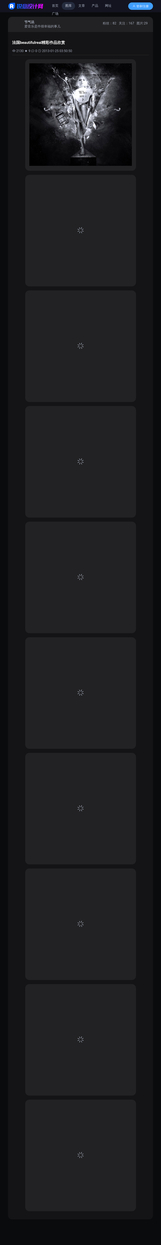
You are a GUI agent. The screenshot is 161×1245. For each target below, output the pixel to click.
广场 (55, 14)
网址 (108, 6)
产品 (95, 6)
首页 (55, 6)
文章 (81, 6)
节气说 (29, 22)
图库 (68, 6)
